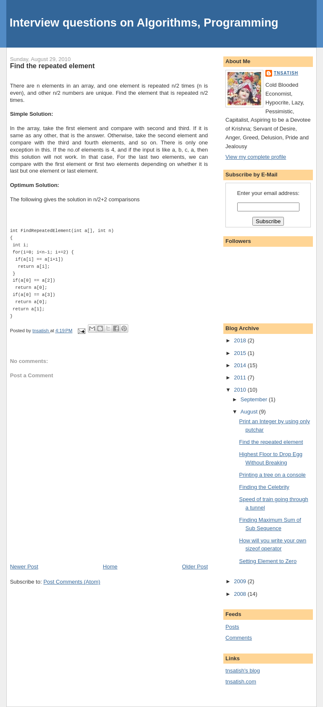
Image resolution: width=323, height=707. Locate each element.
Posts (232, 627)
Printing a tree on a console (272, 475)
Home (110, 566)
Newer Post (24, 566)
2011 (241, 377)
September (255, 399)
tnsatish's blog (242, 670)
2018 (241, 340)
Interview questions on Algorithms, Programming (144, 22)
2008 (241, 594)
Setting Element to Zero (268, 561)
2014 (241, 365)
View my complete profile (255, 157)
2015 (241, 353)
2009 (241, 581)
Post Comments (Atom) (71, 582)
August (250, 411)
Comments (238, 638)
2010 (241, 390)
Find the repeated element (271, 442)
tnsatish (286, 73)
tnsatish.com (240, 681)
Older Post (195, 566)
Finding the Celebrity (264, 487)
